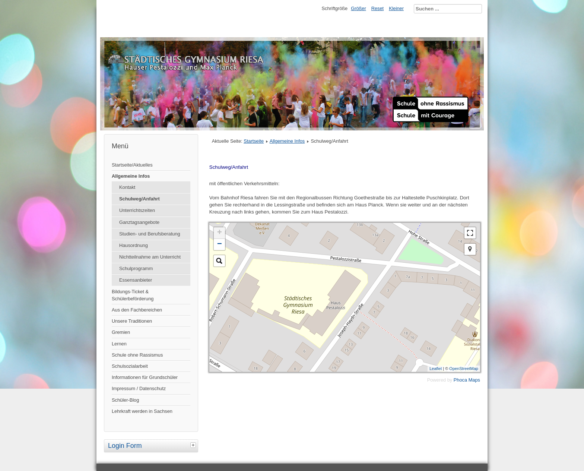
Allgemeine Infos (131, 176)
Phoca (460, 380)
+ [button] (219, 232)
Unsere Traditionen (132, 321)
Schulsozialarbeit (130, 366)
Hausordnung (133, 245)
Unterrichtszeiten (137, 210)
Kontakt (127, 187)
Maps (474, 380)
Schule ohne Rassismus (137, 355)
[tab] (194, 445)
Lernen (119, 344)
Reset (377, 8)
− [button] (219, 244)
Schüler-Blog (125, 400)
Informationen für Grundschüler (145, 377)
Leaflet (435, 368)
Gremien (121, 332)
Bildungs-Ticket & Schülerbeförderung (132, 295)
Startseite (254, 141)
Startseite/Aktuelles (132, 165)
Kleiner (396, 8)
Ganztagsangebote (139, 222)
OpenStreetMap (463, 368)
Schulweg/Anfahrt (139, 199)
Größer (358, 8)
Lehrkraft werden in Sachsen (142, 411)
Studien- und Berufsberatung (149, 234)
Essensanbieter (135, 280)
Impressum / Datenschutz (139, 388)
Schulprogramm (136, 268)
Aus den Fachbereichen (137, 310)
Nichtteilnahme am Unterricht (150, 257)
